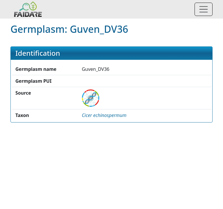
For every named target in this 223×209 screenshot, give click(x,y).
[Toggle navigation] (204, 9)
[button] (104, 115)
